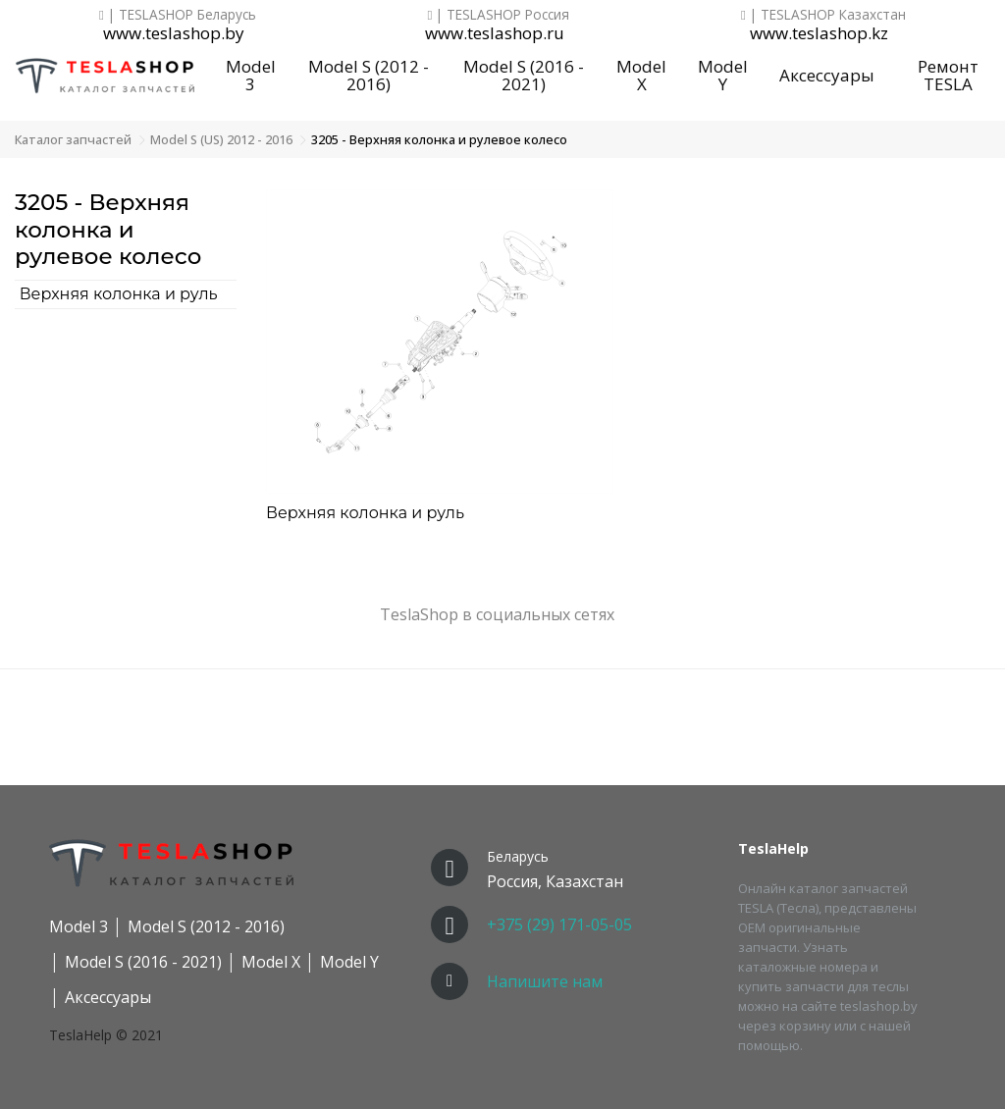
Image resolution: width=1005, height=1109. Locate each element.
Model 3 (251, 75)
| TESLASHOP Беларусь (177, 14)
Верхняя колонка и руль (119, 294)
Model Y (723, 75)
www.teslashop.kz (819, 34)
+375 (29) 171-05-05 (559, 924)
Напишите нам (545, 981)
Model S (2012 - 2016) (368, 75)
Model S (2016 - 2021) (523, 75)
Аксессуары (826, 75)
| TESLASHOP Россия (499, 14)
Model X (641, 75)
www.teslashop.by (173, 34)
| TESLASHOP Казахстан (823, 14)
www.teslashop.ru (494, 34)
